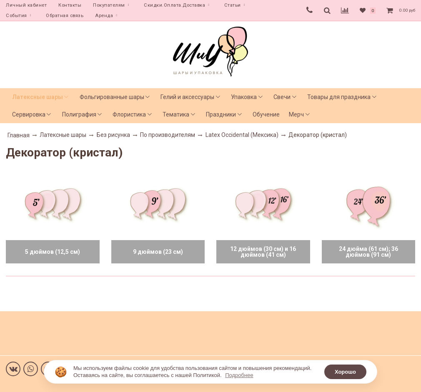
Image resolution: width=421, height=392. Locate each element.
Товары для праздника (339, 97)
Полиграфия (79, 114)
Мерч (296, 114)
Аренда (104, 15)
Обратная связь (64, 15)
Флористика (129, 114)
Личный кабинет (26, 5)
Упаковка (244, 97)
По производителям (167, 134)
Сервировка (28, 114)
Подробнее (239, 375)
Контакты (69, 5)
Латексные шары (37, 97)
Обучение (266, 114)
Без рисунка (113, 134)
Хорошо (345, 372)
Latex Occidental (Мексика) (241, 134)
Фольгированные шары (112, 97)
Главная (19, 135)
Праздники (221, 114)
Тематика (176, 114)
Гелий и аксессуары (187, 97)
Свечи (282, 97)
